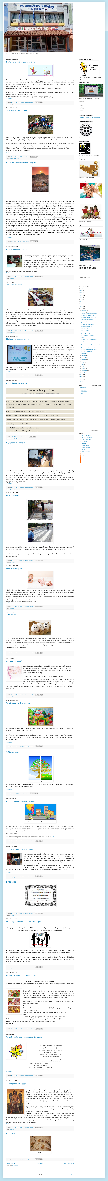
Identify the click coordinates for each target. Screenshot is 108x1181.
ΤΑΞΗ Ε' (82, 110)
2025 (81, 290)
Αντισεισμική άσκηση (14, 285)
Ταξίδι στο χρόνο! (12, 752)
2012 (81, 378)
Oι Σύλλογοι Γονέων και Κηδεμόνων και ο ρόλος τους (26, 922)
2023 (81, 294)
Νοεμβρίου (84, 312)
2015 (81, 308)
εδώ (52, 821)
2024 (81, 292)
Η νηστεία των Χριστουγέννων (17, 383)
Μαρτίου (83, 368)
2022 (81, 295)
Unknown (84, 443)
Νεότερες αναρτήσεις (11, 1163)
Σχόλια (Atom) (15, 1165)
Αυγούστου (84, 359)
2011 (81, 379)
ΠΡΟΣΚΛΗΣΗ (11, 882)
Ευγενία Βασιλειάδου (86, 447)
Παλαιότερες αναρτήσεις (69, 1163)
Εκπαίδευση (12, 278)
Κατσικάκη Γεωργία (86, 451)
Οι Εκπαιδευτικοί (83, 391)
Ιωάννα (83, 449)
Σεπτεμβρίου (84, 357)
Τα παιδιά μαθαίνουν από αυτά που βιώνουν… (24, 1037)
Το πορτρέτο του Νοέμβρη (16, 1083)
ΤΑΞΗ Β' (82, 105)
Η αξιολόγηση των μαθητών (16, 249)
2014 (81, 374)
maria (83, 455)
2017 (81, 305)
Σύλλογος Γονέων (13, 968)
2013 (81, 376)
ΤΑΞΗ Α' (82, 103)
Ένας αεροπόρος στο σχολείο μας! (19, 849)
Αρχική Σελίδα (83, 387)
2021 (81, 297)
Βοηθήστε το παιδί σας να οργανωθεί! (20, 62)
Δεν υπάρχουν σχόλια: (29, 102)
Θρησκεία (12, 243)
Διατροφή (11, 654)
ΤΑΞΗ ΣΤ (82, 111)
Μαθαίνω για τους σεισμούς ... (17, 339)
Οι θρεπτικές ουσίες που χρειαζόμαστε (21, 975)
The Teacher (84, 441)
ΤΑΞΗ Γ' (81, 107)
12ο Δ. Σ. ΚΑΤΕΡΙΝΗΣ (86, 435)
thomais (83, 461)
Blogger (71, 1174)
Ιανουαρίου (84, 372)
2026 (81, 288)
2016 (81, 306)
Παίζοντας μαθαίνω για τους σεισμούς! (21, 801)
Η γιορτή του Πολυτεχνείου (16, 443)
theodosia (84, 459)
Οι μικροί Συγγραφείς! (14, 661)
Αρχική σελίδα (40, 1163)
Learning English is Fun (87, 437)
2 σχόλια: (26, 156)
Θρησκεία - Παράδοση (14, 438)
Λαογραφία (12, 1129)
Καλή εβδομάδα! (12, 495)
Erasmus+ (82, 393)
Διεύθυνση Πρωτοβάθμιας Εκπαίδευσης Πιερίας (90, 117)
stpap (83, 457)
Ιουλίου (83, 361)
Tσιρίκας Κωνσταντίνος (86, 439)
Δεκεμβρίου (84, 310)
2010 (81, 381)
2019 (81, 301)
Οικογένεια (15, 104)
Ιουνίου (83, 362)
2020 (81, 299)
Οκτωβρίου (84, 355)
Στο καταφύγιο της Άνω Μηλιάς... (18, 110)
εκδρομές (11, 158)
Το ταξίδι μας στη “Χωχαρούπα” (18, 703)
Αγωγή (11, 104)
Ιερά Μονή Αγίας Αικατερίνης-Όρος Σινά (21, 163)
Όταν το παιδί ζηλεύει (14, 569)
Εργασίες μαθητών (13, 696)
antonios (83, 453)
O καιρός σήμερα (95, 430)
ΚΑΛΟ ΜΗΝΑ (11, 1134)
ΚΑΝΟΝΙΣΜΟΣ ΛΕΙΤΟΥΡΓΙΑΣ (83, 395)
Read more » (9, 98)
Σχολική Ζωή (16, 158)
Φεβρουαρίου (84, 370)
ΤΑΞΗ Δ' (82, 108)
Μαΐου (83, 364)
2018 (81, 303)
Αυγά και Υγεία (12, 615)
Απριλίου (84, 366)
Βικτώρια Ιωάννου (85, 445)
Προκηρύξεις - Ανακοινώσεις (83, 390)
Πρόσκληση (12, 915)
